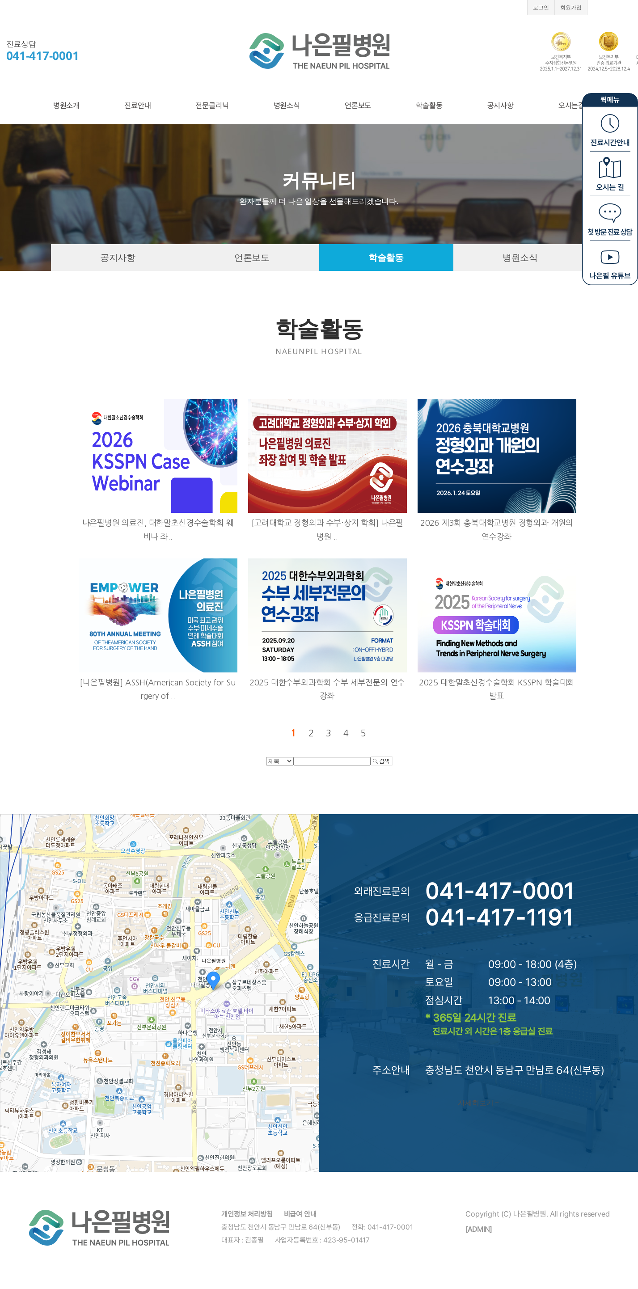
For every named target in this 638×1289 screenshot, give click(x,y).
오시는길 (571, 105)
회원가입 (571, 7)
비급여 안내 (300, 1214)
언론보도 (358, 105)
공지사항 (500, 105)
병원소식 (287, 105)
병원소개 (66, 105)
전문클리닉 (211, 105)
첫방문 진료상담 (610, 216)
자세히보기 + (478, 1102)
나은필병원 (319, 51)
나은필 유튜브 (610, 261)
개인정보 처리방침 (247, 1214)
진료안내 (137, 105)
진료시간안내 (610, 127)
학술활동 (429, 105)
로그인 (541, 7)
